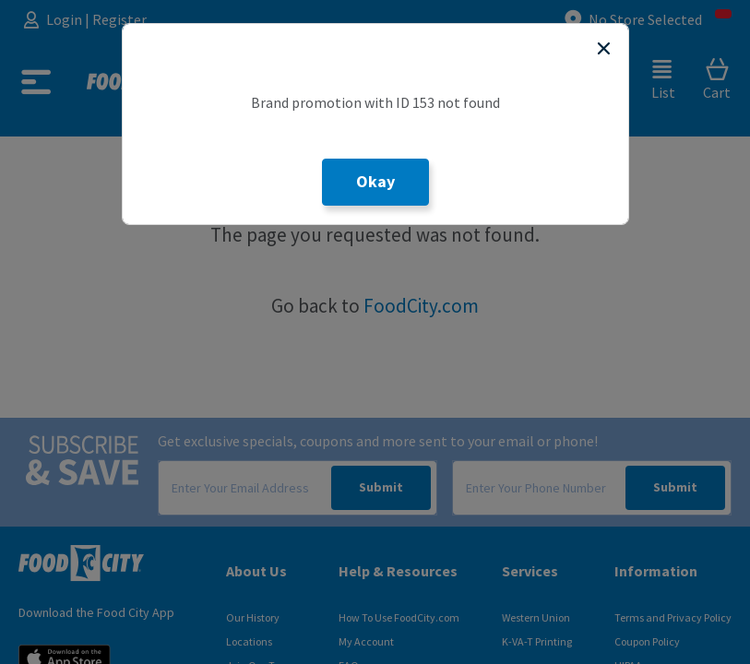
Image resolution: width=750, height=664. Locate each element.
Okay (375, 182)
